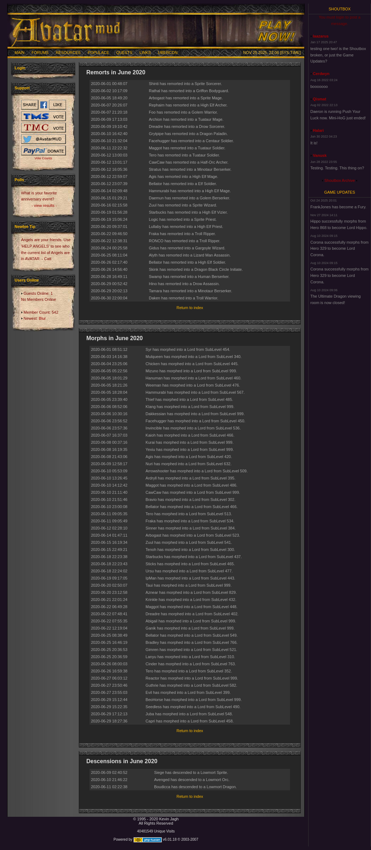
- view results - (44, 205)
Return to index (190, 307)
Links (145, 52)
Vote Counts (43, 158)
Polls (19, 180)
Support (22, 88)
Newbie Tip (25, 226)
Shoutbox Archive (339, 180)
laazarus (321, 36)
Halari (318, 130)
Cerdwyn (321, 73)
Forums (40, 52)
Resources (68, 52)
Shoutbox (340, 9)
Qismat (319, 99)
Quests (124, 52)
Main (20, 52)
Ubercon (168, 52)
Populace (98, 52)
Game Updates (339, 192)
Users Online (27, 280)
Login (20, 68)
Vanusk (320, 155)
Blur (42, 318)
